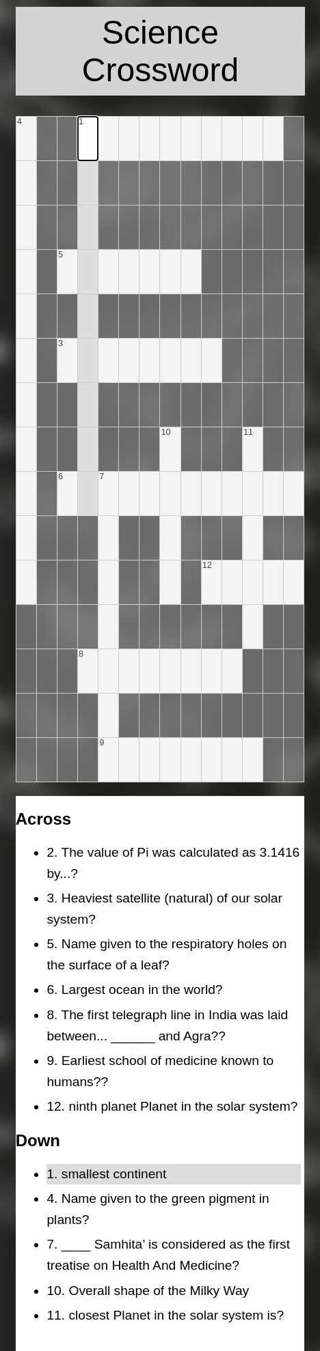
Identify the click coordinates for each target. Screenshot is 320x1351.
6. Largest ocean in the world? (134, 989)
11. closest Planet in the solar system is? (165, 1315)
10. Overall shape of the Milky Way (147, 1290)
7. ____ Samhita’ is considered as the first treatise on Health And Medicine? (168, 1254)
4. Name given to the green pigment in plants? (157, 1209)
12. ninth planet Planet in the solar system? (171, 1106)
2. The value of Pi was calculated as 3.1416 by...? (172, 863)
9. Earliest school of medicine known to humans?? (160, 1071)
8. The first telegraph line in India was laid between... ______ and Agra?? (167, 1025)
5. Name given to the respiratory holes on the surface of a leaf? (166, 954)
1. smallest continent (106, 1174)
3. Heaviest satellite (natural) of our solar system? (164, 908)
